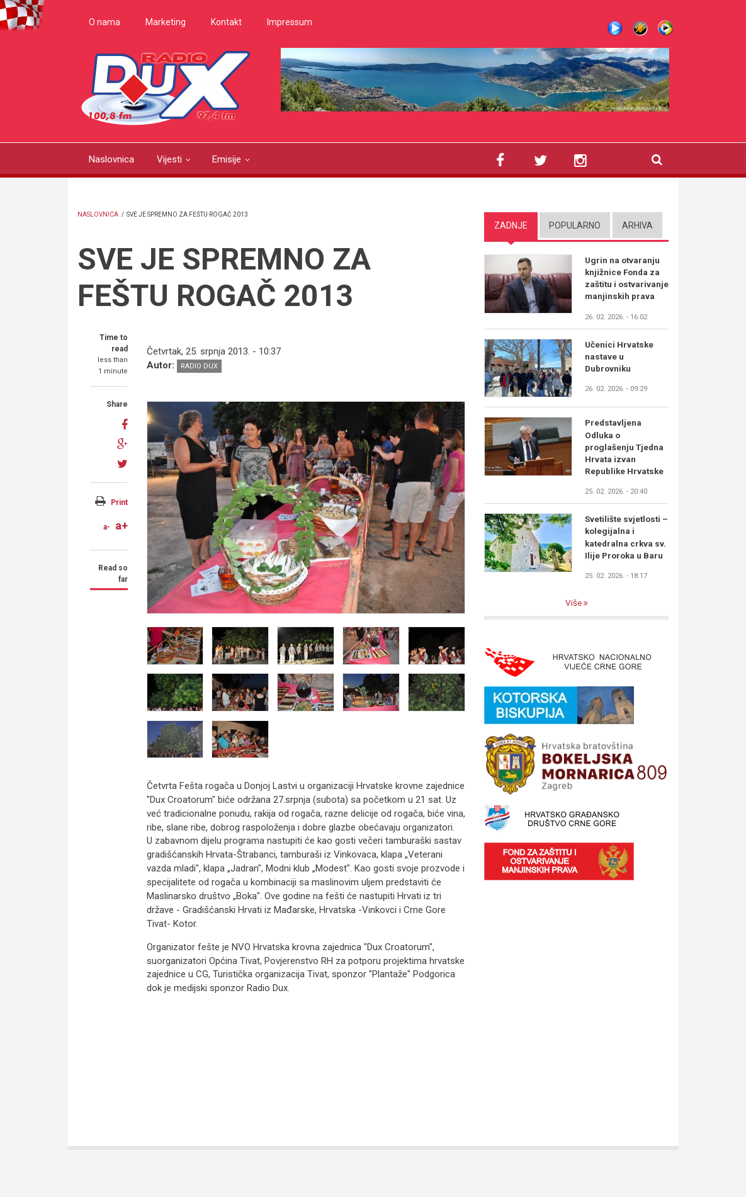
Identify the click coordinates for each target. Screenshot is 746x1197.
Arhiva (637, 225)
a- (106, 527)
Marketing (165, 22)
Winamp (640, 28)
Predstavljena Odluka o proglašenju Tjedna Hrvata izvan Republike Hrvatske (625, 462)
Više (574, 621)
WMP (665, 28)
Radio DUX (199, 366)
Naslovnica (111, 159)
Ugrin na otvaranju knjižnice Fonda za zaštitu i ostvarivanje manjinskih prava (623, 285)
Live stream (615, 28)
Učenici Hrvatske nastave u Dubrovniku (620, 371)
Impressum (289, 22)
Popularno (575, 225)
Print (119, 502)
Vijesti (169, 159)
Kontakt (226, 22)
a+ (121, 525)
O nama (104, 22)
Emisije (226, 159)
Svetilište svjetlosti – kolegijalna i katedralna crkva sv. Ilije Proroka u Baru (627, 555)
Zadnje (511, 225)
